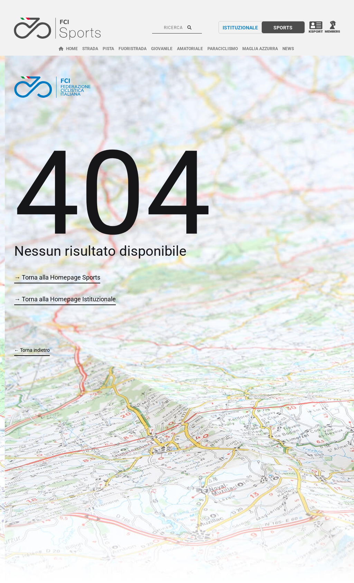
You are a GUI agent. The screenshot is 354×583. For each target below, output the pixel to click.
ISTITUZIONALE (240, 27)
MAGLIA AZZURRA (260, 48)
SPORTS (282, 27)
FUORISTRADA (133, 48)
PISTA (108, 48)
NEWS (288, 48)
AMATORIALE (190, 48)
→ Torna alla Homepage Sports (57, 277)
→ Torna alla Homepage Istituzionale (65, 299)
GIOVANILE (162, 48)
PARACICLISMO (222, 48)
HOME (72, 48)
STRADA (90, 48)
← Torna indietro (32, 350)
